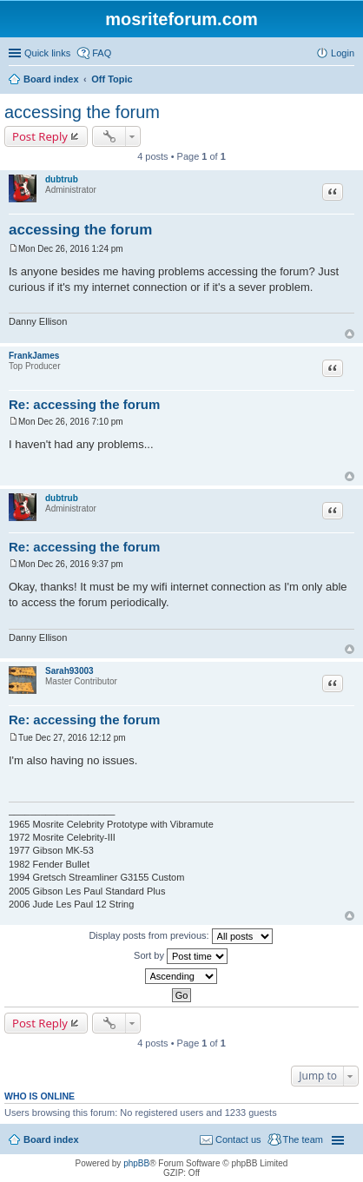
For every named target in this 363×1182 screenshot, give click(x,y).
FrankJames (34, 355)
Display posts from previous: (180, 936)
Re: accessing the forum (84, 404)
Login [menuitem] (342, 53)
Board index (51, 1139)
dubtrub (61, 179)
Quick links (47, 53)
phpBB (136, 1163)
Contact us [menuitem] (238, 1139)
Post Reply (40, 136)
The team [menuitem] (303, 1139)
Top (349, 334)
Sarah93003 (69, 671)
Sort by (181, 956)
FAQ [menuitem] (101, 53)
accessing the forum (82, 112)
